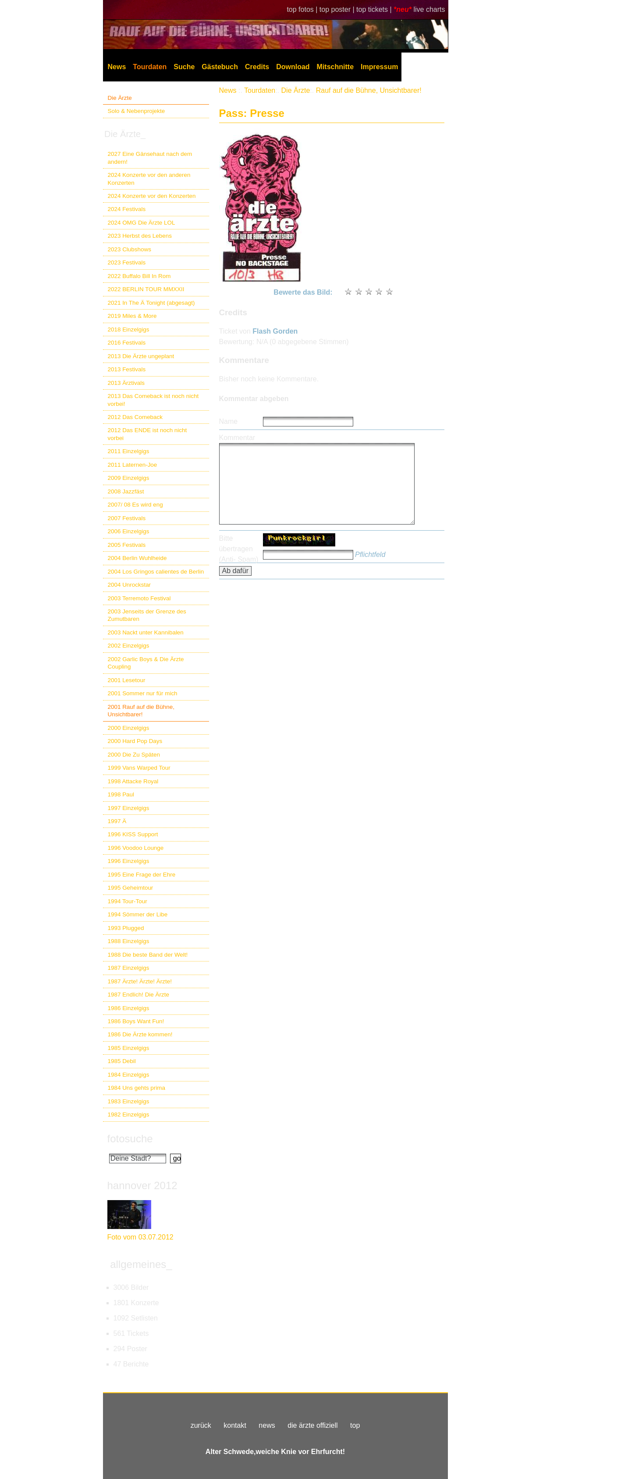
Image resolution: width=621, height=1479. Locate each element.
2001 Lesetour (126, 680)
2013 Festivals (127, 369)
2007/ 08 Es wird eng (135, 504)
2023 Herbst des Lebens (140, 235)
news (267, 1425)
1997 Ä (117, 821)
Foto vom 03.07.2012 (140, 1237)
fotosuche (130, 1138)
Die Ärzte (120, 98)
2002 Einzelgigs (128, 645)
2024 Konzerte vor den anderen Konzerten (149, 179)
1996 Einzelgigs (128, 861)
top (355, 1425)
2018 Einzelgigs (128, 329)
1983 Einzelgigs (128, 1101)
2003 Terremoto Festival (139, 598)
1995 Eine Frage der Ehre (142, 874)
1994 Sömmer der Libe (138, 914)
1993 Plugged (126, 928)
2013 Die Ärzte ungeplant (141, 356)
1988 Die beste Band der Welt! (148, 954)
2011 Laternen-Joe (132, 464)
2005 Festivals (127, 545)
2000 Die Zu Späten (134, 754)
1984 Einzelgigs (128, 1074)
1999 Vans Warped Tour (139, 767)
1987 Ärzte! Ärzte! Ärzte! (140, 981)
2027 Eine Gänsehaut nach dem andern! (150, 158)
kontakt (235, 1425)
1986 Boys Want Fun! (136, 1021)
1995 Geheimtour (130, 887)
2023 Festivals (127, 262)
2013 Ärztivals (126, 383)
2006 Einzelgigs (128, 531)
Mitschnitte (335, 66)
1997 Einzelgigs (128, 808)
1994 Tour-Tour (127, 901)
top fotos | (303, 9)
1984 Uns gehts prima (136, 1088)
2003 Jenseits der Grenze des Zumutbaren (147, 615)
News (117, 66)
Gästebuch (220, 66)
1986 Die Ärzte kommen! (140, 1034)
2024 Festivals (127, 209)
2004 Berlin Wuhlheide (137, 558)
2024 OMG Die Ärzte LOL (141, 222)
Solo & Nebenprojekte (136, 111)
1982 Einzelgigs (128, 1114)
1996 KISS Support (133, 834)
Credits (257, 66)
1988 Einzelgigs (128, 941)
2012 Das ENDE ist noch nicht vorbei (147, 434)
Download (292, 66)
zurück (201, 1425)
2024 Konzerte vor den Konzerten (152, 196)
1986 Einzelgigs (128, 1008)
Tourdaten (150, 66)
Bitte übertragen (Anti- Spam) (239, 549)
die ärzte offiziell (312, 1425)
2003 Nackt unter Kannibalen (146, 632)
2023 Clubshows (129, 249)
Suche (184, 66)
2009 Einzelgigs (128, 478)
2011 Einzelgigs (128, 451)
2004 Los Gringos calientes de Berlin (156, 571)
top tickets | (375, 9)
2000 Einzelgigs (128, 728)
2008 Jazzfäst (126, 491)
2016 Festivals (127, 342)
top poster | (337, 9)
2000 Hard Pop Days (135, 741)
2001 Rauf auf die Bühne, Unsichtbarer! (141, 711)
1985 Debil (122, 1061)
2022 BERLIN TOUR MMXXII (146, 289)
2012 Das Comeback (135, 417)
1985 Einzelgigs (128, 1048)
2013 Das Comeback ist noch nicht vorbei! (153, 400)
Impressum (379, 66)
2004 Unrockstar (129, 584)
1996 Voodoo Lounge (136, 848)
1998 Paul (121, 794)
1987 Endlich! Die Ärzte (138, 994)
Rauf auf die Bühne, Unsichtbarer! (369, 90)
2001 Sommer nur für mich (142, 693)
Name (228, 421)
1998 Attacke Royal (133, 781)
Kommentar (237, 437)
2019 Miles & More (132, 316)
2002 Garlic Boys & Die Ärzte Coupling (146, 663)
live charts (429, 9)
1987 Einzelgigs (128, 968)
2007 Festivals (127, 518)
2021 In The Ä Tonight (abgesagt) (151, 302)
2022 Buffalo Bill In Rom (139, 276)
